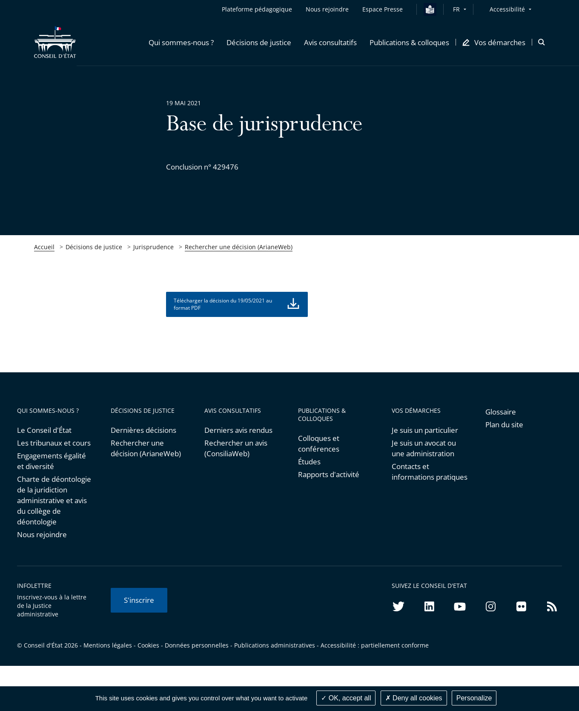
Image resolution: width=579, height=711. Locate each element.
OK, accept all (346, 698)
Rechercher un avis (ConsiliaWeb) (235, 448)
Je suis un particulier (425, 430)
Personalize (474, 698)
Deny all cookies (413, 698)
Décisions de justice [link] (94, 247)
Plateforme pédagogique (257, 9)
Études (309, 461)
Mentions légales (107, 645)
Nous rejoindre (42, 534)
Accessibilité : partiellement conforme (375, 645)
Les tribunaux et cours (54, 443)
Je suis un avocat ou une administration (424, 448)
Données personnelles (197, 645)
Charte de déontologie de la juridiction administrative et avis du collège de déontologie (54, 500)
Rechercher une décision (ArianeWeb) (238, 247)
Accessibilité (507, 9)
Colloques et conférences (318, 443)
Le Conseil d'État (44, 430)
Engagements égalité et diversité (51, 461)
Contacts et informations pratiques (429, 471)
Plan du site (504, 424)
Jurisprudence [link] (153, 247)
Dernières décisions (143, 430)
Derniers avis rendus (238, 430)
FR (456, 9)
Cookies (148, 645)
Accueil (44, 247)
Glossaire (500, 412)
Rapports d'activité (328, 474)
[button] (181, 42)
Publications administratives (274, 645)
